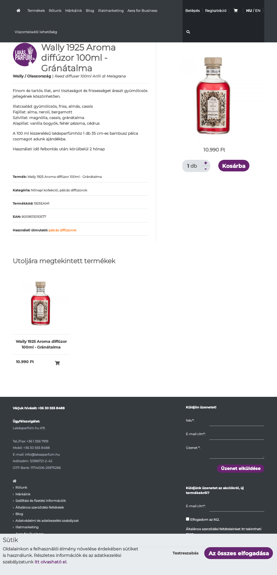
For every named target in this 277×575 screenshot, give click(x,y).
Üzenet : (193, 448)
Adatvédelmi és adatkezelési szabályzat (47, 521)
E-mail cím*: (195, 434)
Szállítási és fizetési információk (40, 501)
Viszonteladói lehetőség (36, 32)
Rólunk (55, 10)
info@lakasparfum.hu (42, 454)
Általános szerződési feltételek (39, 507)
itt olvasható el (50, 561)
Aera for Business (142, 10)
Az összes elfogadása (239, 553)
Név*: (190, 420)
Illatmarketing (111, 10)
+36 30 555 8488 (51, 408)
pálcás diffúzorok (62, 230)
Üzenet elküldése (240, 468)
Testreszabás (185, 553)
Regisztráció (215, 10)
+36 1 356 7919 (37, 441)
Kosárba (233, 166)
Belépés (192, 10)
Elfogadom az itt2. (203, 519)
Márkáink (73, 10)
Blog (90, 10)
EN (257, 10)
